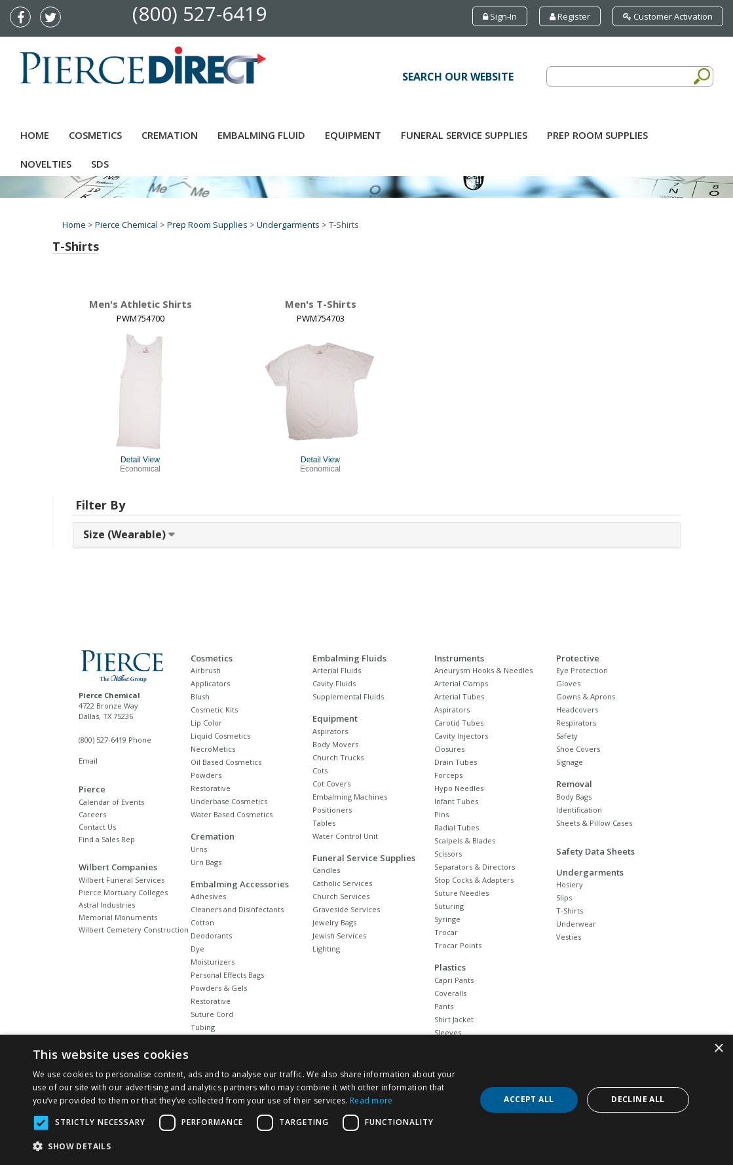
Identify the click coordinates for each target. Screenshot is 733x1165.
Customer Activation (668, 16)
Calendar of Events (111, 802)
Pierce (92, 789)
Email (88, 761)
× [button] (718, 1049)
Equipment (353, 134)
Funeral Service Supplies (464, 134)
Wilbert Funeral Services (121, 880)
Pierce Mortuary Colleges (123, 892)
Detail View (140, 459)
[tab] (377, 535)
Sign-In (500, 16)
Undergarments (288, 225)
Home (34, 134)
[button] (247, 1146)
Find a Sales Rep (107, 839)
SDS (100, 163)
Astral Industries (107, 905)
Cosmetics (95, 134)
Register (570, 16)
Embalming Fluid (261, 134)
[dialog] (366, 1100)
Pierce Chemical (126, 225)
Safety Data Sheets (595, 851)
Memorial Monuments (118, 917)
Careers (92, 814)
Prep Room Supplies (597, 134)
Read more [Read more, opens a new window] (371, 1100)
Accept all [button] (529, 1099)
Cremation (169, 134)
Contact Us (97, 827)
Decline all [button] (637, 1099)
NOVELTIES (45, 163)
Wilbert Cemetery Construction (134, 929)
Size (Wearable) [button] (125, 534)
